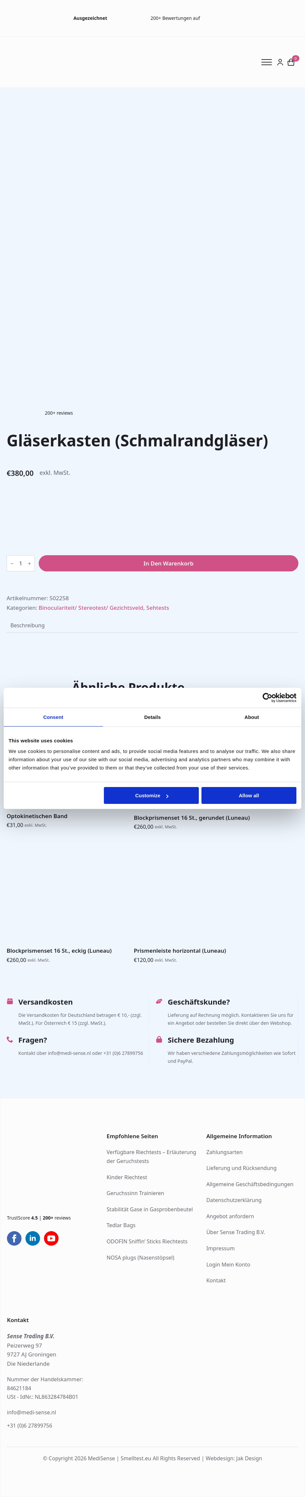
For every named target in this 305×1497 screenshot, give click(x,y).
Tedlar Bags (121, 1225)
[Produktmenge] (21, 563)
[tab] (28, 625)
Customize (151, 795)
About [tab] (251, 717)
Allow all (249, 795)
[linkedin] (32, 1238)
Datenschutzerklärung (234, 1200)
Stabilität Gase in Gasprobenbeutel (150, 1209)
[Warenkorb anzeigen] (290, 62)
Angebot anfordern (230, 1216)
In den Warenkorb (169, 563)
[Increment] (29, 563)
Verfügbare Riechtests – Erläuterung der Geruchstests (151, 1156)
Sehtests (157, 607)
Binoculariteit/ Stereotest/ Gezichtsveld (91, 607)
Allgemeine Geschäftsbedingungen (249, 1184)
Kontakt (216, 1280)
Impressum (220, 1248)
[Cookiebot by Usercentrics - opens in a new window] (267, 698)
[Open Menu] (269, 62)
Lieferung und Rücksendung (241, 1168)
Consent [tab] (53, 717)
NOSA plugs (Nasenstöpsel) (140, 1257)
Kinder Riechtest (127, 1177)
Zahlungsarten (224, 1152)
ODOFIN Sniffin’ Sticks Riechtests (147, 1241)
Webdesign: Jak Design (234, 1458)
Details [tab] (152, 717)
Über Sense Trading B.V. (235, 1232)
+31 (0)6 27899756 (29, 1425)
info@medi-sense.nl (31, 1412)
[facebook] (14, 1238)
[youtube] (51, 1238)
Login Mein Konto (228, 1264)
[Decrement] (12, 563)
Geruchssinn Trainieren (135, 1193)
